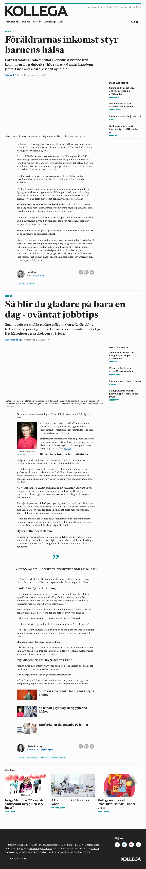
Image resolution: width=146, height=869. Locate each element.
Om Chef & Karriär (115, 7)
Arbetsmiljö (12, 21)
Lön (60, 21)
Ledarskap (50, 21)
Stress (44, 758)
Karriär (37, 21)
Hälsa (8, 31)
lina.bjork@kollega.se (37, 275)
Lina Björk (10, 75)
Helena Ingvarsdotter (40, 849)
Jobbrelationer (58, 758)
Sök (136, 21)
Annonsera (92, 7)
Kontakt (101, 7)
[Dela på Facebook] (81, 272)
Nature (67, 448)
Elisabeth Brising (13, 340)
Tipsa (138, 7)
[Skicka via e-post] (92, 272)
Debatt (26, 21)
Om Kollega (129, 7)
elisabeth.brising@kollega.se (40, 749)
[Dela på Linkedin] (86, 272)
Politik (30, 284)
